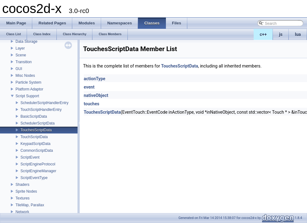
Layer (20, 48)
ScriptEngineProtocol (37, 164)
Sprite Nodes (26, 191)
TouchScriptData (34, 137)
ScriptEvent (29, 157)
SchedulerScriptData (37, 123)
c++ (263, 34)
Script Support (27, 96)
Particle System (28, 82)
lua (298, 34)
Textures (22, 198)
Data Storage (27, 41)
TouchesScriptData (36, 130)
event (89, 87)
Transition (24, 62)
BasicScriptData (33, 116)
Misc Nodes (25, 75)
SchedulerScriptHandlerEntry (44, 103)
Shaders (22, 184)
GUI (19, 69)
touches (91, 103)
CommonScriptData (36, 150)
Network (22, 212)
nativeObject (96, 95)
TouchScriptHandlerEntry (41, 109)
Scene (21, 55)
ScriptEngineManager (38, 171)
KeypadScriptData (35, 144)
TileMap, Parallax (30, 205)
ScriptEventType (33, 178)
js (281, 34)
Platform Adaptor (29, 89)
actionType (94, 78)
